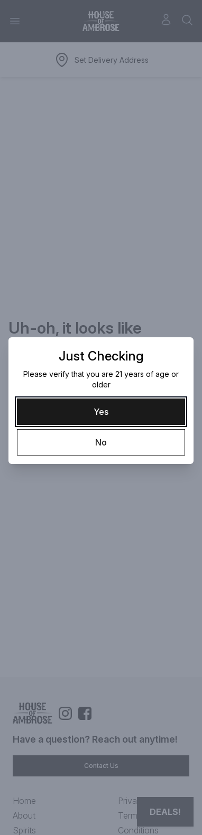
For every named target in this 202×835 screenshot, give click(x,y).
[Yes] (101, 411)
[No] (101, 442)
